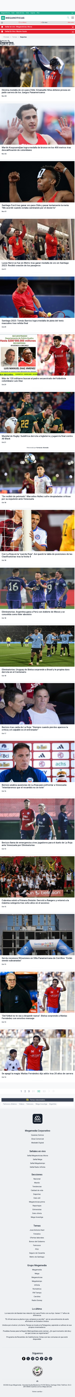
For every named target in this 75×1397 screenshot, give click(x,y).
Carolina (37, 1296)
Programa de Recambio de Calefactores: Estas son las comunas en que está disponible (37, 1338)
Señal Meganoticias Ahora (37, 1155)
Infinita (37, 1285)
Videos (21, 1104)
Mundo (37, 1183)
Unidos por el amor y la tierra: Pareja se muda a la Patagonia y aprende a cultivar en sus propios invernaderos (37, 1326)
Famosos (29, 1104)
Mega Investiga (41, 1104)
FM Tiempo (37, 1293)
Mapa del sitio (47, 1387)
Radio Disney (37, 1300)
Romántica (37, 1289)
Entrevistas (37, 1209)
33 (44, 1091)
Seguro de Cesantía (37, 1253)
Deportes (37, 1194)
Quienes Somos (37, 1135)
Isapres (33, 13)
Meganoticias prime (37, 1202)
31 (33, 1091)
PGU (38, 13)
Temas (14, 37)
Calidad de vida (37, 1190)
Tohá (27, 13)
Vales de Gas (20, 13)
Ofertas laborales (37, 1238)
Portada (6, 37)
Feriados (37, 1234)
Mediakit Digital (37, 1143)
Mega (37, 1273)
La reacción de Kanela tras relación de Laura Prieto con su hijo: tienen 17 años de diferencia (37, 1314)
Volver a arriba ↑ (37, 1391)
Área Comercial (37, 1139)
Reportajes (37, 1206)
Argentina (52, 1104)
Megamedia (37, 1270)
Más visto (71, 22)
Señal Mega (37, 1159)
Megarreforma (5, 13)
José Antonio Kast (37, 1230)
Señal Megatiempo (37, 1163)
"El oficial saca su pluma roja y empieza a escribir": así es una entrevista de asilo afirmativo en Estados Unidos (37, 1320)
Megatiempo (37, 1281)
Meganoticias (37, 1277)
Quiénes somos (36, 1387)
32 (38, 1091)
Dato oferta (37, 1213)
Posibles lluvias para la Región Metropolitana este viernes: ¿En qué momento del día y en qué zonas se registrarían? (37, 1332)
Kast (13, 13)
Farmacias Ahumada (42, 447)
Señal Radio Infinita (37, 1167)
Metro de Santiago (37, 1257)
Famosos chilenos (10, 1104)
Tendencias (37, 1186)
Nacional (37, 1179)
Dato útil (37, 1198)
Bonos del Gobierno (37, 1241)
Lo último (23, 22)
